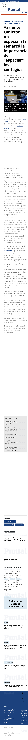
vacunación (8, 251)
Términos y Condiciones (8, 727)
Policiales (6, 719)
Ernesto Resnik (9, 525)
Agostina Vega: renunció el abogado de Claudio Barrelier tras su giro (11, 436)
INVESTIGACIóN (7, 682)
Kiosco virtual (23, 718)
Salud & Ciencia (15, 538)
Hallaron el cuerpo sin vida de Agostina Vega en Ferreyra (11, 423)
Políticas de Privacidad (8, 729)
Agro (13, 712)
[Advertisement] (15, 155)
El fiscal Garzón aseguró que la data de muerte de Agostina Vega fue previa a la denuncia (11, 449)
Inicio (5, 710)
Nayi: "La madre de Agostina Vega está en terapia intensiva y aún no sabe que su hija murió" (11, 430)
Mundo (14, 709)
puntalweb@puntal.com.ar (9, 735)
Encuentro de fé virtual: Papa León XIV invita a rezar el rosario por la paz (14, 666)
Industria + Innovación (7, 539)
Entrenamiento (7, 597)
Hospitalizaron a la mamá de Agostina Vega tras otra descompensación (11, 443)
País (9, 715)
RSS (22, 723)
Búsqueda (6, 642)
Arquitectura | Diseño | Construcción (11, 560)
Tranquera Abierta (23, 539)
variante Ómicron (10, 522)
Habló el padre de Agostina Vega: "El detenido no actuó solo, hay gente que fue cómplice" (15, 646)
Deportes (6, 716)
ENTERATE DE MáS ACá (8, 662)
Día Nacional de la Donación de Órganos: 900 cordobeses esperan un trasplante (8, 581)
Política (5, 722)
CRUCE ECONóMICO (20, 579)
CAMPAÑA (6, 579)
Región (9, 713)
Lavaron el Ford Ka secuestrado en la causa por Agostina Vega (15, 685)
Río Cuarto (5, 713)
